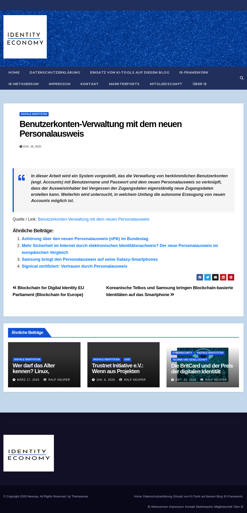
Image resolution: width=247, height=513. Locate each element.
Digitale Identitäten (34, 114)
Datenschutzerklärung (55, 72)
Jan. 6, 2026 (105, 379)
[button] (242, 78)
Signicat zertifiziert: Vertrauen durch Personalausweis (74, 266)
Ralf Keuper (57, 379)
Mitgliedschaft (166, 84)
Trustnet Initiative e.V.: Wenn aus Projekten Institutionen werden (117, 371)
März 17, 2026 (28, 379)
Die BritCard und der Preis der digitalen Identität (202, 368)
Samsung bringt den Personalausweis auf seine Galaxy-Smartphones (90, 259)
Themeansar (80, 496)
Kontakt (89, 84)
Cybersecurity (182, 353)
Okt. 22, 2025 (186, 379)
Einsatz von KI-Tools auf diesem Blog (129, 72)
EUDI (127, 359)
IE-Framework (193, 72)
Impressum (60, 84)
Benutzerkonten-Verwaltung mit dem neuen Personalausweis (100, 129)
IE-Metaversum (23, 84)
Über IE (200, 84)
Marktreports (124, 84)
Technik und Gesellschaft (189, 359)
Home (13, 72)
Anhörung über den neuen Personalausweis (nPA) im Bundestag (85, 238)
